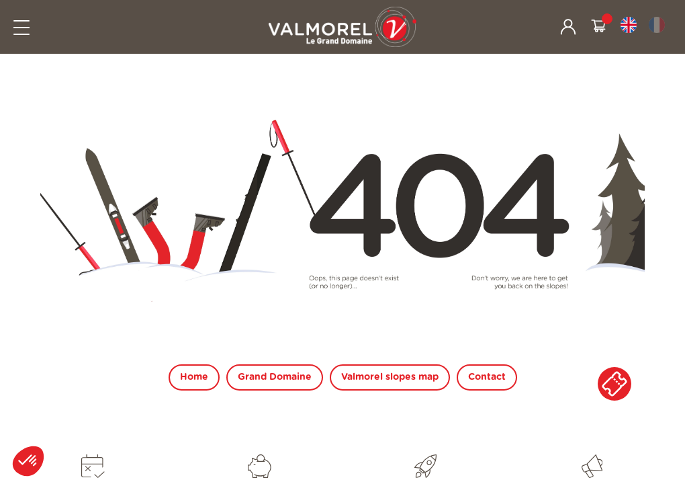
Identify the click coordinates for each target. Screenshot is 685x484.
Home (194, 377)
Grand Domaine (275, 377)
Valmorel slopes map (390, 377)
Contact (487, 377)
